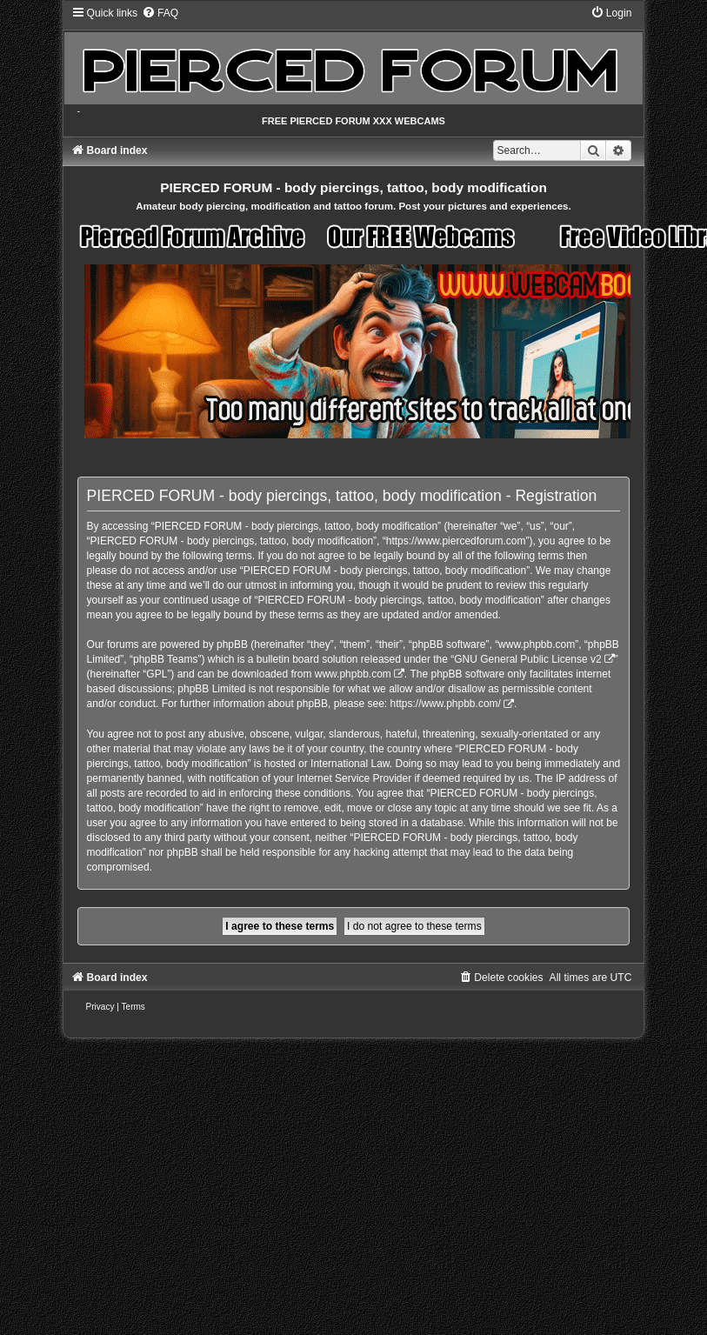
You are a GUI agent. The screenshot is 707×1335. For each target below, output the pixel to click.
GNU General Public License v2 (527, 659)
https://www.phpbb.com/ (445, 704)
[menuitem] (160, 13)
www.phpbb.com (353, 674)
